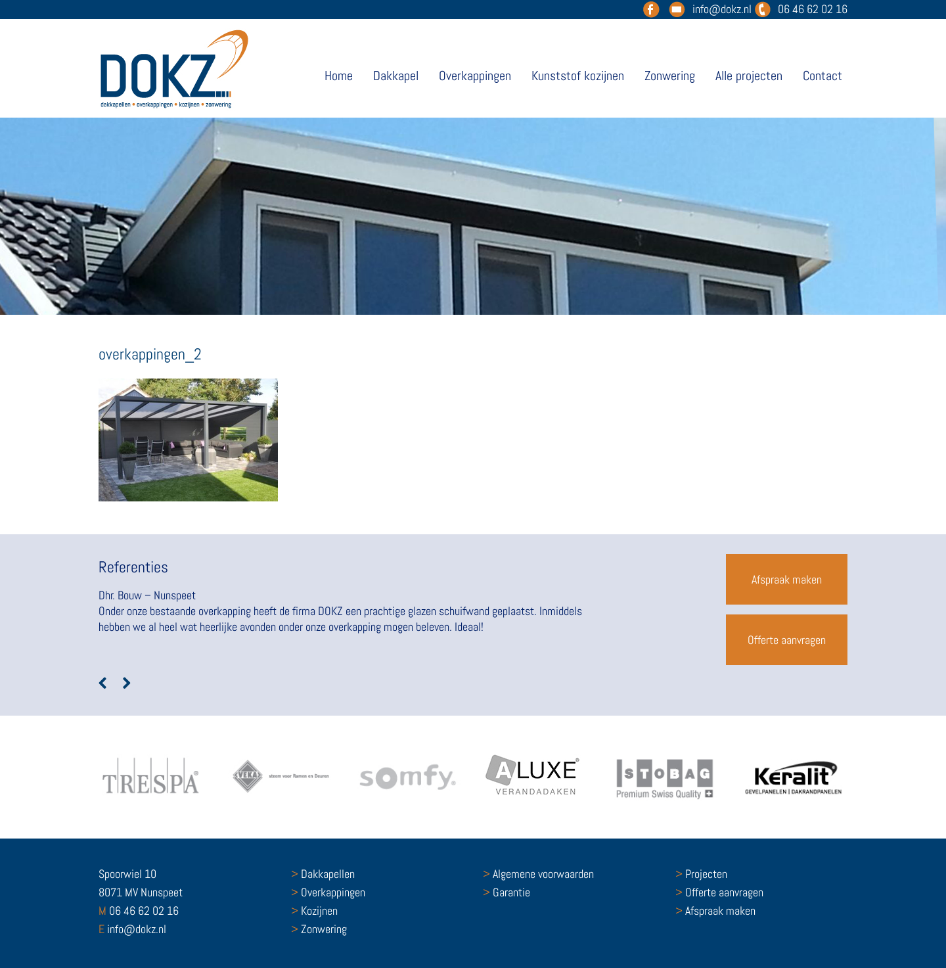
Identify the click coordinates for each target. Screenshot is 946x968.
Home (339, 75)
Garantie (506, 892)
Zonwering (669, 75)
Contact (822, 75)
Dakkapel (395, 75)
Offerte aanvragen (787, 639)
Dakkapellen (323, 873)
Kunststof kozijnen (577, 75)
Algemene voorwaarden (538, 873)
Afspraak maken (787, 579)
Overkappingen (475, 75)
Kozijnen (314, 910)
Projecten (701, 873)
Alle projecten (748, 75)
